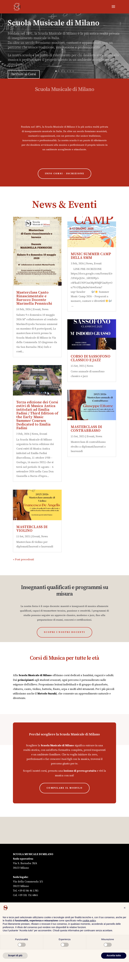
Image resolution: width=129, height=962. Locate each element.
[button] (124, 907)
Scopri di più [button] (15, 955)
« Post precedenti (23, 559)
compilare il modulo (64, 787)
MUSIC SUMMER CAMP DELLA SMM (91, 256)
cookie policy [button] (89, 920)
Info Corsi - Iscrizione (64, 173)
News (45, 309)
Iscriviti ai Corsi (23, 75)
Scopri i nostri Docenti (64, 632)
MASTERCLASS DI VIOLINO (32, 529)
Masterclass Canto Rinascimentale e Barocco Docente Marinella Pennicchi (34, 298)
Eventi (36, 309)
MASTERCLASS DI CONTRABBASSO (86, 429)
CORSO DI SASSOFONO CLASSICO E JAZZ (90, 358)
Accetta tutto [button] (113, 955)
